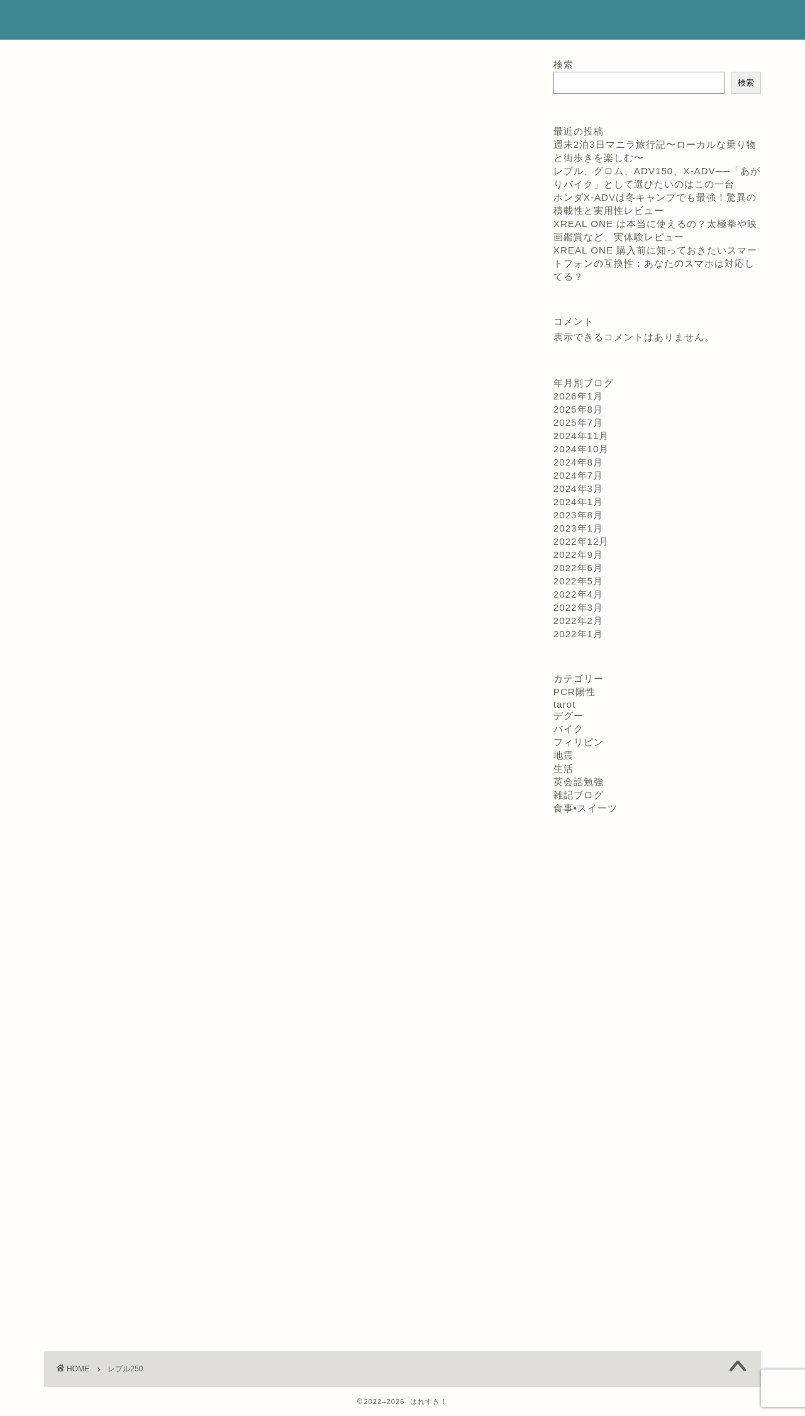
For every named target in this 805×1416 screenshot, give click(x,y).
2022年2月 (578, 620)
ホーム (394, 20)
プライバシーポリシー (632, 20)
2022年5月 (578, 581)
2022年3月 (578, 607)
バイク (568, 728)
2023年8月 (578, 515)
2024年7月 (578, 475)
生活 (563, 768)
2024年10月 (581, 448)
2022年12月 (581, 541)
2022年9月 (578, 554)
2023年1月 (578, 528)
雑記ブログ (578, 794)
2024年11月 (581, 435)
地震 (563, 755)
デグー (568, 715)
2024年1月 (578, 501)
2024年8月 (578, 462)
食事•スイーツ (585, 808)
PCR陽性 (574, 691)
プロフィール (462, 20)
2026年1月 (578, 396)
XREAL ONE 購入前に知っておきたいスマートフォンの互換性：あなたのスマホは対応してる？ (655, 263)
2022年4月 (578, 594)
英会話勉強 (578, 781)
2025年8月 (578, 409)
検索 (563, 64)
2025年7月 (578, 422)
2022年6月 (578, 567)
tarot (564, 704)
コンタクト (539, 20)
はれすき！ (81, 19)
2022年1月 (578, 633)
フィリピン (578, 742)
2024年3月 (578, 488)
